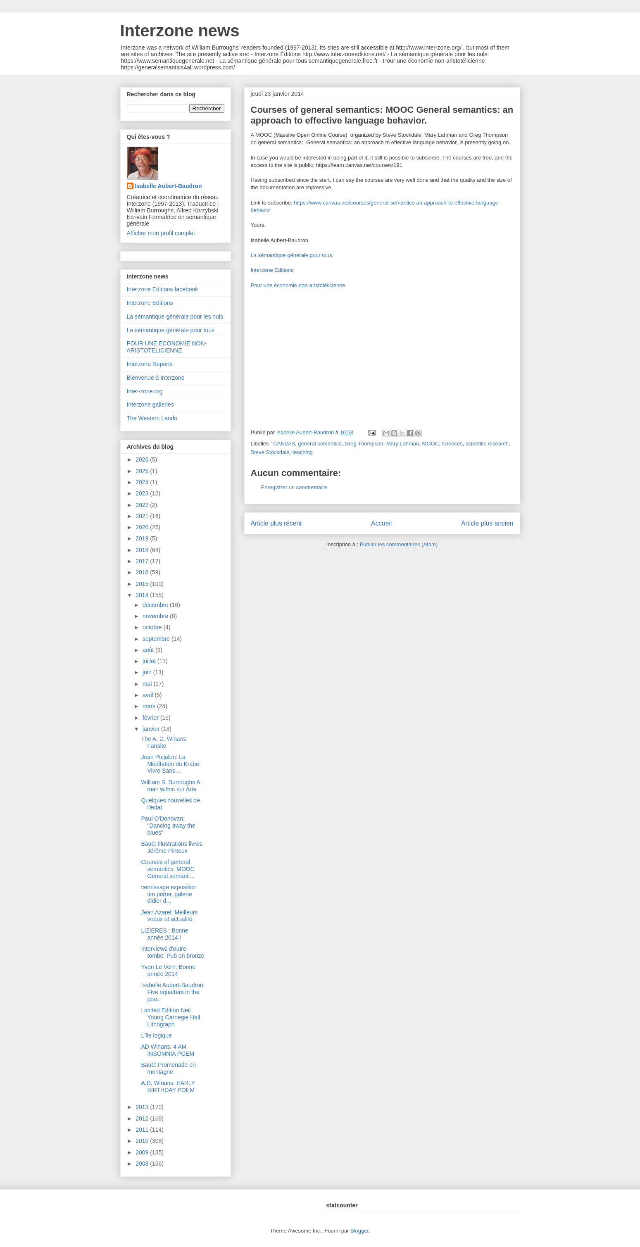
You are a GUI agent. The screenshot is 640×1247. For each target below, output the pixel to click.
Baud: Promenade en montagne (168, 1068)
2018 (143, 550)
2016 (143, 572)
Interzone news (180, 30)
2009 (143, 1152)
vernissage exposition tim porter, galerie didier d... (169, 894)
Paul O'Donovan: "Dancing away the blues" (168, 825)
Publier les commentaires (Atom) (399, 544)
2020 (143, 527)
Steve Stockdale (270, 452)
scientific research (487, 443)
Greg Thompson (364, 443)
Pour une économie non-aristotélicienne (298, 285)
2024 (143, 482)
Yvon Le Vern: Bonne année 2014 (168, 970)
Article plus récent (276, 523)
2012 (143, 1118)
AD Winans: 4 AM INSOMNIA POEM (167, 1050)
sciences (452, 443)
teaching (303, 452)
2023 (143, 493)
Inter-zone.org (145, 391)
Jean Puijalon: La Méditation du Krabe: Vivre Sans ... (170, 764)
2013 (143, 1107)
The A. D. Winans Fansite (163, 742)
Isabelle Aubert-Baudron (168, 186)
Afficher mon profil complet (161, 233)
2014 (143, 595)
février (151, 717)
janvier (152, 729)
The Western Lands (152, 418)
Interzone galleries (150, 404)
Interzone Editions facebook (162, 289)
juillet (150, 661)
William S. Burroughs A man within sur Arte (170, 785)
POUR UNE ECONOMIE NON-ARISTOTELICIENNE (167, 347)
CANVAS (284, 443)
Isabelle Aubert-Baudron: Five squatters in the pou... (173, 992)
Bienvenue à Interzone (156, 377)
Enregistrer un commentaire (294, 487)
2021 (143, 516)
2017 (143, 561)
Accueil (381, 523)
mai (148, 684)
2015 (143, 584)
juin (148, 672)
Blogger (359, 1231)
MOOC (430, 443)
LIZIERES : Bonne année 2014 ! (164, 934)
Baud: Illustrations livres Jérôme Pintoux (171, 847)
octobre (153, 627)
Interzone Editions (272, 270)
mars (150, 706)
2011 (143, 1129)
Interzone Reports (150, 364)
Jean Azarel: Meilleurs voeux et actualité (169, 916)
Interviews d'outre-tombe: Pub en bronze (172, 952)
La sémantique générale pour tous (291, 255)
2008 (143, 1163)
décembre (156, 605)
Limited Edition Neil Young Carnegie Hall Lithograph (170, 1017)
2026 (143, 459)
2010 (143, 1141)
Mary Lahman (402, 443)
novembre (156, 616)
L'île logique (156, 1035)
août (149, 650)
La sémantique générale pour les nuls (175, 316)
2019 (143, 538)
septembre (157, 638)
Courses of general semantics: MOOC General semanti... (167, 869)
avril (149, 695)
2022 (143, 505)
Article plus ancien (487, 523)
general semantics (320, 443)
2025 (143, 471)
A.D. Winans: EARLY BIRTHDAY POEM (168, 1086)
